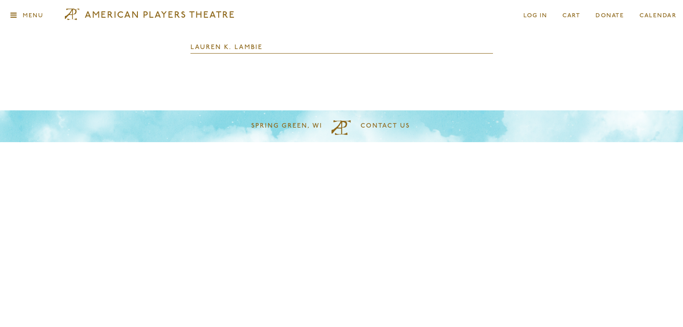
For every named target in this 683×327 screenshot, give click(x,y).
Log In (535, 16)
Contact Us (385, 126)
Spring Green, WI (286, 126)
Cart (571, 16)
